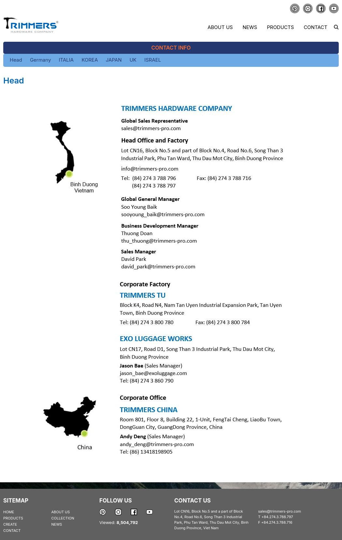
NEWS (56, 524)
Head (16, 60)
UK (133, 60)
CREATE (10, 524)
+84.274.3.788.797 (277, 517)
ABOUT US (60, 512)
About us (220, 27)
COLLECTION (62, 518)
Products (280, 27)
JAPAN (114, 60)
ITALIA (66, 60)
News (250, 27)
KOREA (89, 60)
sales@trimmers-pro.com (279, 511)
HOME (8, 512)
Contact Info (171, 47)
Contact (315, 27)
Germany (40, 60)
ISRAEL (152, 60)
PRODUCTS (13, 518)
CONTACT (12, 530)
